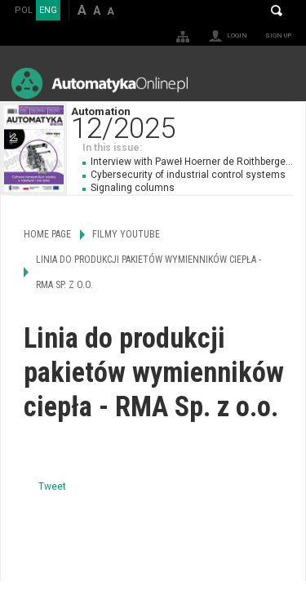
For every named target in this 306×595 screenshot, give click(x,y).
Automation (188, 121)
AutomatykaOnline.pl (99, 83)
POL (24, 10)
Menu (278, 83)
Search (276, 10)
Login (237, 35)
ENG (48, 10)
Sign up (278, 35)
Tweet (52, 486)
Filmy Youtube (126, 234)
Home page (47, 234)
